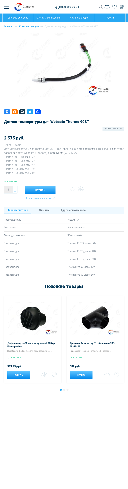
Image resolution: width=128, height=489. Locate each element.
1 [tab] (61, 390)
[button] (7, 111)
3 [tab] (68, 390)
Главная (8, 26)
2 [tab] (65, 390)
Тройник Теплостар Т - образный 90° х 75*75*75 (93, 345)
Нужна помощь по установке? (40, 198)
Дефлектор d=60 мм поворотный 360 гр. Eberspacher (31, 345)
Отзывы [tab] (44, 210)
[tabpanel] (33, 340)
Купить (40, 190)
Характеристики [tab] (17, 210)
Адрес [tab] (73, 210)
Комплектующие (29, 26)
